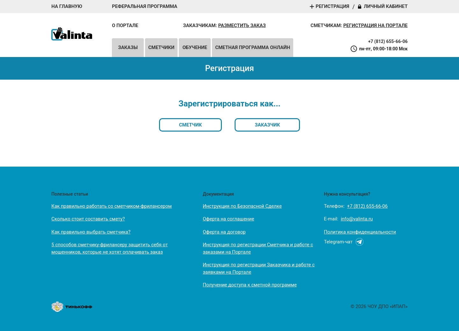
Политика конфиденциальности (360, 232)
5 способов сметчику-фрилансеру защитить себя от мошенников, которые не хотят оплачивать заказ (109, 248)
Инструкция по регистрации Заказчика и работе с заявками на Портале (259, 268)
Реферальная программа (144, 6)
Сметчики (161, 47)
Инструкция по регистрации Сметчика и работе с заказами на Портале (258, 248)
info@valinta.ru (357, 219)
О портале (125, 25)
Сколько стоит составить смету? (88, 219)
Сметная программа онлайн (252, 47)
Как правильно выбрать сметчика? (90, 232)
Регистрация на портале (375, 25)
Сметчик (190, 125)
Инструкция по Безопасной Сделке (242, 206)
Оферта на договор (224, 232)
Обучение (194, 47)
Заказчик (267, 125)
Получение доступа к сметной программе (250, 285)
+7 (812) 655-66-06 (388, 41)
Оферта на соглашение (228, 219)
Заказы (128, 47)
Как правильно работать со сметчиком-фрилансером (111, 206)
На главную (66, 6)
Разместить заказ (242, 25)
